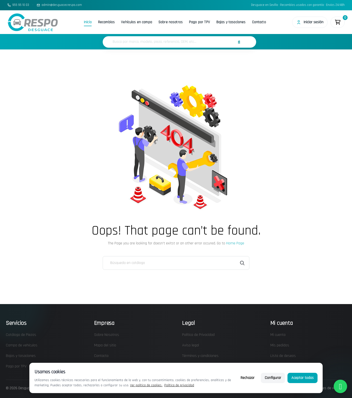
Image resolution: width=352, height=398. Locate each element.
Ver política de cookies (146, 385)
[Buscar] (176, 263)
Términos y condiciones (200, 355)
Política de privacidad (179, 385)
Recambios (106, 22)
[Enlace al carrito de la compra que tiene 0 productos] (337, 22)
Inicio (88, 22)
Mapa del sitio (105, 345)
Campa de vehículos (21, 345)
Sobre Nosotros (106, 334)
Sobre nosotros (170, 22)
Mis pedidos (279, 345)
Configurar (273, 377)
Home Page (235, 243)
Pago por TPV (199, 22)
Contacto (259, 22)
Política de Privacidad (198, 334)
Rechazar (247, 377)
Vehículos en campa (136, 22)
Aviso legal (190, 345)
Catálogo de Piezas (21, 334)
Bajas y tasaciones (231, 22)
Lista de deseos (283, 355)
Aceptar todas (302, 377)
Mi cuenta (278, 334)
